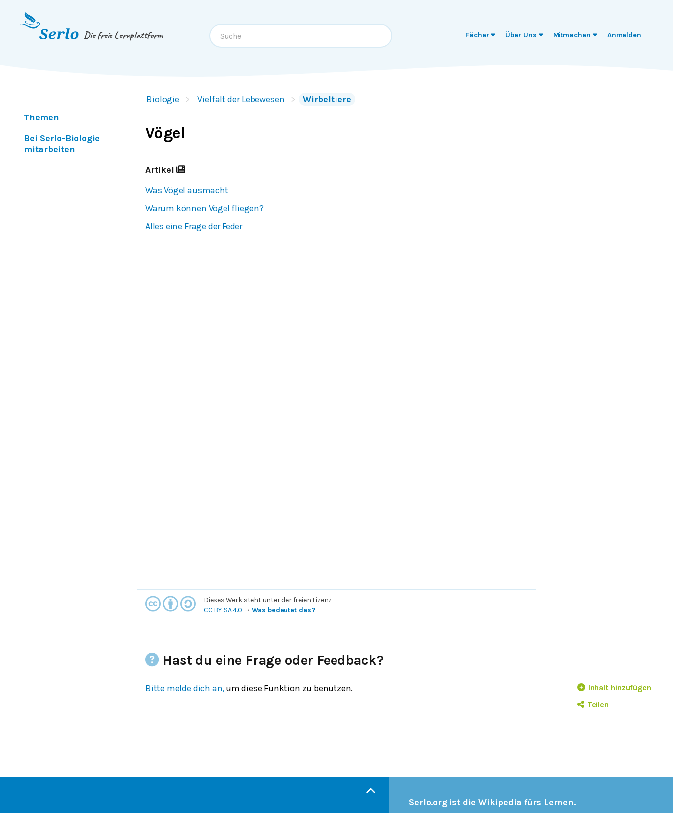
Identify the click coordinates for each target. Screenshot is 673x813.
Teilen (593, 704)
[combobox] (300, 36)
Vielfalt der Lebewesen (241, 99)
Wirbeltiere (327, 99)
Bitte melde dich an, (184, 688)
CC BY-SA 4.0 (223, 610)
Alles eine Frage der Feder (193, 226)
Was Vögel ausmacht (186, 190)
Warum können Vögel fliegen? (204, 208)
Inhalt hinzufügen (614, 687)
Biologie (162, 99)
